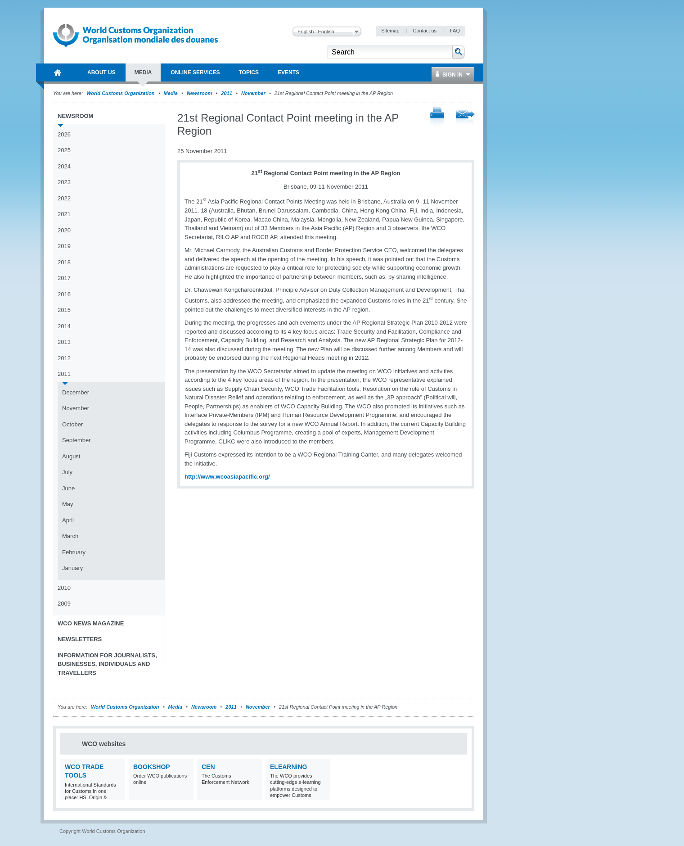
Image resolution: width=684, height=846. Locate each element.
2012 (64, 358)
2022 (64, 198)
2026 (64, 134)
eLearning (288, 766)
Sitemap (390, 30)
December (75, 392)
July (67, 472)
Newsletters (80, 639)
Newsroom (199, 93)
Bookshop (151, 766)
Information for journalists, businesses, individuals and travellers (107, 664)
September (76, 440)
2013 (64, 342)
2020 (64, 230)
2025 (64, 150)
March (70, 536)
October (72, 424)
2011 (226, 93)
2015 (64, 310)
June (68, 488)
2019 (64, 246)
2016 (64, 294)
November (253, 93)
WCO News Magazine (91, 623)
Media (171, 93)
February (74, 552)
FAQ (455, 30)
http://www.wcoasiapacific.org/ (227, 476)
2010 (64, 587)
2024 (64, 166)
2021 (64, 214)
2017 (64, 278)
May (67, 504)
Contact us (425, 30)
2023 (64, 182)
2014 (64, 326)
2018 (64, 262)
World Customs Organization (121, 93)
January (72, 568)
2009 (64, 603)
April (68, 520)
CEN (208, 766)
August (71, 456)
